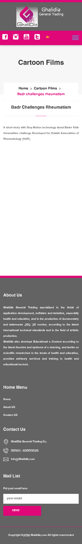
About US (9, 407)
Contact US (10, 415)
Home (23, 89)
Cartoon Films (45, 89)
